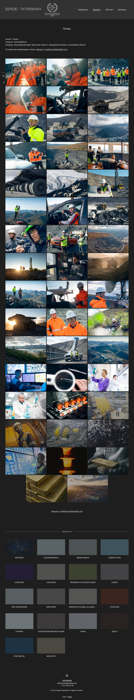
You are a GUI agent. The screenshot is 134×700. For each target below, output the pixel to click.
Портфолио (83, 10)
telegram (39, 49)
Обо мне (109, 10)
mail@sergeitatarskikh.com (56, 49)
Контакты (122, 10)
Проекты (96, 10)
